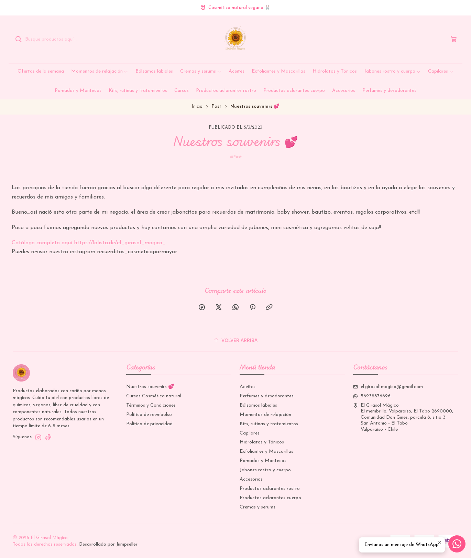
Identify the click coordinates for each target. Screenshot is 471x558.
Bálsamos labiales (258, 405)
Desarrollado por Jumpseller (108, 544)
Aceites (247, 386)
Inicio (197, 106)
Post (216, 106)
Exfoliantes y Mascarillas (266, 451)
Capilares (250, 433)
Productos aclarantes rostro (270, 488)
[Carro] (453, 39)
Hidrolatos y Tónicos (262, 442)
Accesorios (251, 479)
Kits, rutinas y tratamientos (269, 424)
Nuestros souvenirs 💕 (150, 386)
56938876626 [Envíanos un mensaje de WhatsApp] (372, 396)
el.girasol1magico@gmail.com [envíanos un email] (388, 386)
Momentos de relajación (265, 414)
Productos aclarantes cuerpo (270, 498)
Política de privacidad (149, 424)
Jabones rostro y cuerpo (265, 470)
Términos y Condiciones (151, 405)
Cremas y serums (257, 507)
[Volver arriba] (235, 340)
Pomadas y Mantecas (263, 460)
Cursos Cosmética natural (153, 396)
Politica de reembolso (149, 414)
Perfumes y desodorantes (267, 396)
